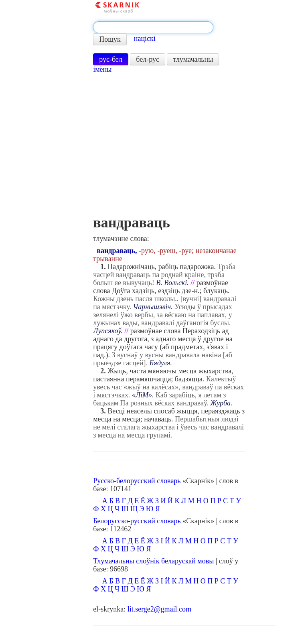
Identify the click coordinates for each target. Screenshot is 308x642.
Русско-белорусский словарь (136, 481)
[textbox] (153, 27)
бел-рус (147, 59)
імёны (102, 69)
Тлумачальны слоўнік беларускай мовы (153, 561)
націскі (145, 38)
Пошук (110, 39)
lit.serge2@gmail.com (159, 609)
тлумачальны (193, 59)
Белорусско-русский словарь (137, 521)
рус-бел (110, 59)
